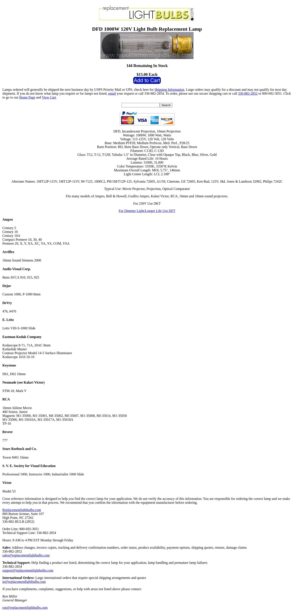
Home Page (27, 97)
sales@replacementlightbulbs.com (26, 555)
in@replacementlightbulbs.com (24, 581)
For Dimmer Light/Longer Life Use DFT (147, 211)
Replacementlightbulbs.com (21, 510)
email (112, 93)
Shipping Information (169, 89)
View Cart (49, 97)
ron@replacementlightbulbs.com (25, 607)
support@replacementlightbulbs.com (27, 570)
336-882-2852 (248, 93)
